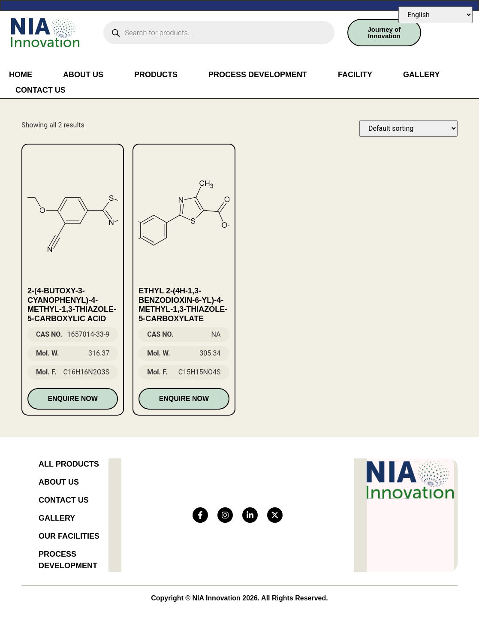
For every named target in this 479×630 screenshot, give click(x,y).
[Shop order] (408, 128)
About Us (83, 74)
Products (156, 74)
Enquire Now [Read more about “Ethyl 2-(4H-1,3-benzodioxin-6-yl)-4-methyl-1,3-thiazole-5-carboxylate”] (184, 398)
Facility (355, 74)
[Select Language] (435, 14)
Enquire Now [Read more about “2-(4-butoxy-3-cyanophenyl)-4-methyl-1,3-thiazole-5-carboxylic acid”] (72, 398)
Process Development (257, 74)
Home (20, 74)
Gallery (421, 74)
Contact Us (40, 90)
